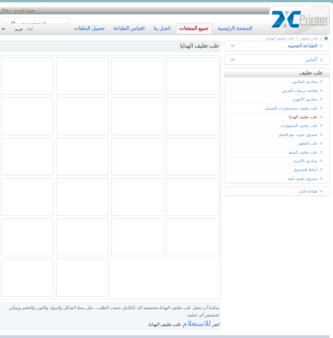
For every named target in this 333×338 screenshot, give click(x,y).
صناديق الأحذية (305, 161)
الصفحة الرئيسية (235, 28)
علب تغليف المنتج (303, 152)
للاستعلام (197, 323)
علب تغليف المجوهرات (299, 125)
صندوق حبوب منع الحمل (298, 134)
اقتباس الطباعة (129, 28)
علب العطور (308, 143)
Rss (5, 10)
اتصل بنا (162, 28)
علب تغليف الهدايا (280, 38)
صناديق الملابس (305, 81)
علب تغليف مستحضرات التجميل (291, 108)
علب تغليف (309, 38)
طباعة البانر (308, 191)
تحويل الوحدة (24, 10)
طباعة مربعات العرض (300, 90)
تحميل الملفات (89, 28)
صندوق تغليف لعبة (303, 178)
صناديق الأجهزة (305, 99)
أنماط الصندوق (305, 169)
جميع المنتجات (194, 28)
